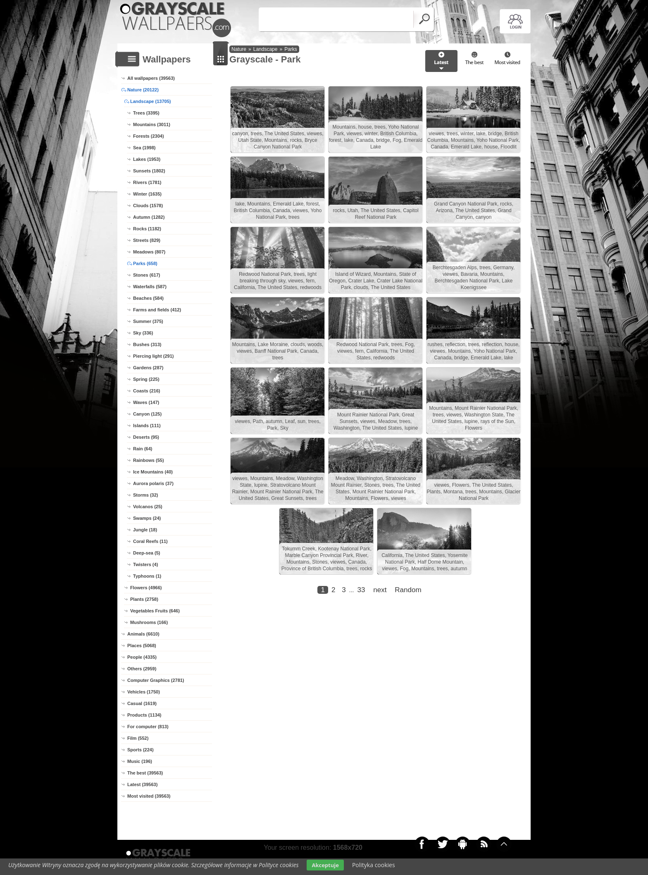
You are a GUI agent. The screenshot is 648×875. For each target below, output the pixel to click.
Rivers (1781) (147, 182)
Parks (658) (145, 263)
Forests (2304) (148, 136)
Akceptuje (325, 865)
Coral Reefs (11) (150, 541)
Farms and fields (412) (157, 309)
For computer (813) (148, 726)
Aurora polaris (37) (153, 483)
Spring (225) (146, 379)
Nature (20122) (143, 89)
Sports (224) (140, 749)
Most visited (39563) (149, 796)
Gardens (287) (148, 367)
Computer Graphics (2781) (155, 680)
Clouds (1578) (148, 205)
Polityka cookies (373, 865)
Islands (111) (147, 425)
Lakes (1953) (146, 159)
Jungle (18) (145, 529)
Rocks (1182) (147, 228)
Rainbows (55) (148, 460)
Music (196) (139, 761)
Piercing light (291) (153, 356)
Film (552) (137, 738)
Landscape (265, 49)
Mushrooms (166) (149, 622)
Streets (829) (146, 240)
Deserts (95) (146, 437)
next (379, 590)
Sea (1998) (144, 147)
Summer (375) (148, 321)
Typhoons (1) (147, 576)
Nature (238, 49)
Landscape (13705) (150, 101)
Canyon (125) (147, 413)
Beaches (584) (148, 298)
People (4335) (142, 657)
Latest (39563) (142, 784)
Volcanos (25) (147, 506)
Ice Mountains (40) (153, 471)
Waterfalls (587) (150, 286)
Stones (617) (146, 275)
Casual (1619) (142, 703)
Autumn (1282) (148, 217)
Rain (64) (142, 448)
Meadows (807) (149, 251)
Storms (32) (145, 494)
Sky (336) (143, 332)
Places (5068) (141, 645)
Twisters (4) (145, 564)
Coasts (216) (146, 390)
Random (408, 590)
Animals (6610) (143, 633)
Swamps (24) (147, 518)
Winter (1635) (147, 193)
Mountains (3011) (151, 124)
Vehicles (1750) (143, 691)
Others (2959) (141, 668)
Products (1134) (144, 714)
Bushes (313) (147, 344)
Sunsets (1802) (149, 170)
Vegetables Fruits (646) (155, 610)
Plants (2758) (144, 599)
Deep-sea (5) (146, 552)
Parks (290, 49)
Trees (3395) (146, 112)
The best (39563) (145, 772)
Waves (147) (146, 402)
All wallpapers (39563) (151, 78)
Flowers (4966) (146, 587)
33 (361, 590)
